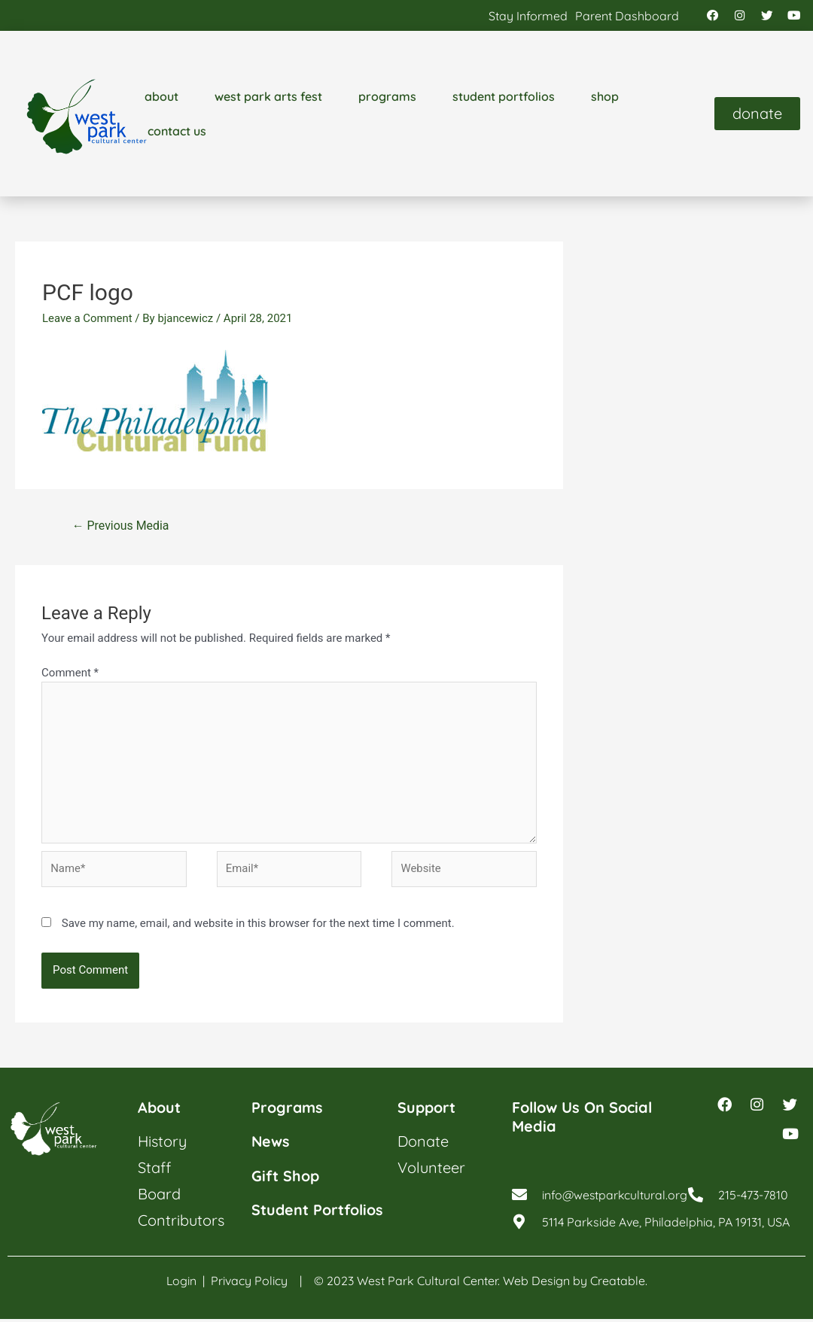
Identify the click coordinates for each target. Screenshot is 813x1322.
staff (154, 1169)
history (162, 1143)
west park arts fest (268, 97)
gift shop (285, 1177)
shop (605, 97)
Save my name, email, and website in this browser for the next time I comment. (258, 926)
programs (387, 97)
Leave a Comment (87, 319)
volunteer (431, 1169)
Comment (70, 673)
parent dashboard (627, 15)
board (159, 1196)
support (427, 1109)
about (161, 97)
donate (423, 1143)
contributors (181, 1222)
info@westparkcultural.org (616, 1199)
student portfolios (503, 97)
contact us (177, 131)
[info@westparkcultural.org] (519, 1199)
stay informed (528, 15)
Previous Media (120, 526)
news (271, 1143)
